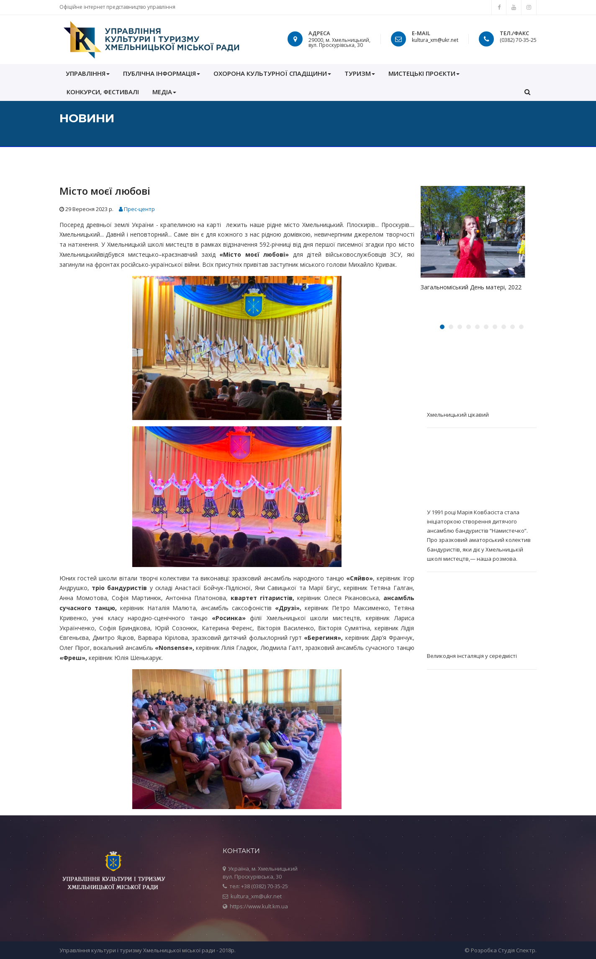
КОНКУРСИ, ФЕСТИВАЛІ (103, 92)
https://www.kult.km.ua (259, 906)
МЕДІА (164, 92)
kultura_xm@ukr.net (435, 40)
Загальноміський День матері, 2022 (471, 287)
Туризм (359, 73)
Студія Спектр (516, 950)
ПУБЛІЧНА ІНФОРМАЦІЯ (161, 73)
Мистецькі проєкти (424, 73)
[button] (527, 91)
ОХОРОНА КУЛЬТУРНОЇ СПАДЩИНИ (272, 73)
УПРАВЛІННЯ (88, 73)
